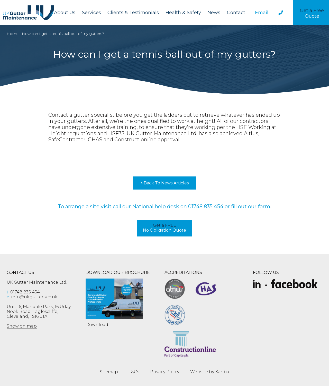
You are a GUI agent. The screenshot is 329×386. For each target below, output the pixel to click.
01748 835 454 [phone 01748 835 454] (23, 292)
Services (91, 12)
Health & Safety (183, 12)
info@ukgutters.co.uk (32, 296)
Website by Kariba (209, 371)
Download (97, 324)
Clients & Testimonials (133, 12)
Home (13, 33)
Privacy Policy (164, 371)
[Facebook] (294, 285)
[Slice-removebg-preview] (257, 285)
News (213, 12)
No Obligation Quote (164, 228)
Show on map (22, 326)
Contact (236, 12)
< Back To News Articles (164, 183)
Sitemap (109, 371)
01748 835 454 (205, 206)
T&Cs (134, 371)
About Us (64, 12)
